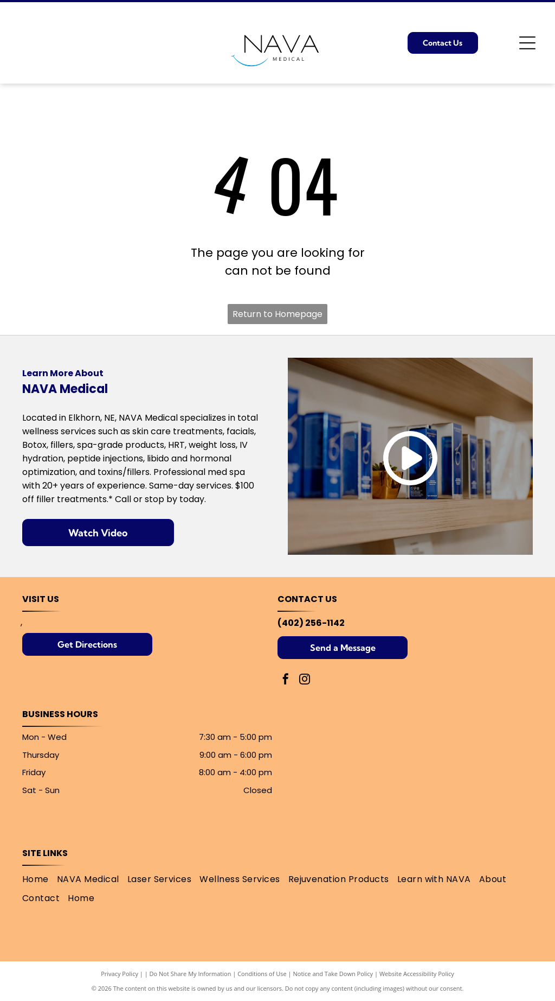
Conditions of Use (262, 974)
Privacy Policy (119, 974)
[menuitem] (39, 879)
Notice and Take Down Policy (333, 974)
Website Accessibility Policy (416, 974)
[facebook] (286, 680)
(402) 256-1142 (311, 623)
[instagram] (304, 680)
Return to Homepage (277, 314)
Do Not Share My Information (190, 974)
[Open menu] (527, 43)
